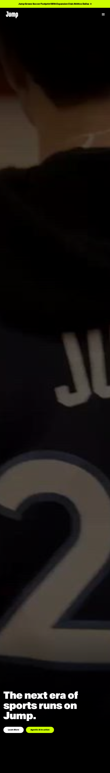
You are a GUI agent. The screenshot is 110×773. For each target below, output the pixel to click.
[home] (51, 14)
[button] (103, 14)
